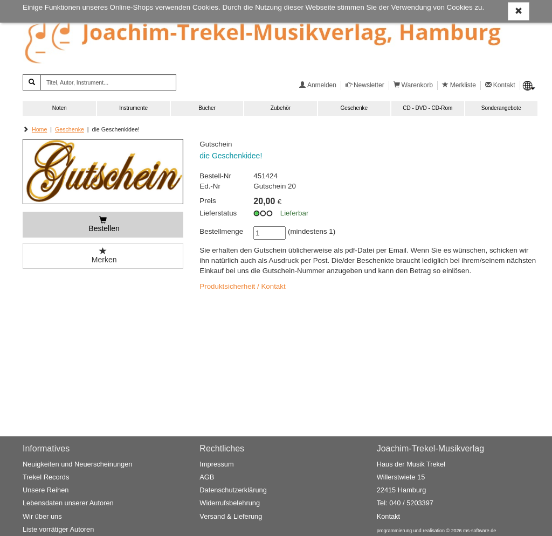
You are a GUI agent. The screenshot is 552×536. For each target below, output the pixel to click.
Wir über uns (42, 516)
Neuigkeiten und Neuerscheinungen (77, 464)
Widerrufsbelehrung (229, 503)
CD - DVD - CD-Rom (427, 108)
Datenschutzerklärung (232, 490)
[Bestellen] (103, 225)
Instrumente (133, 108)
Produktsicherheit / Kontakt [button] (242, 286)
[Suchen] (32, 82)
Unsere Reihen (45, 490)
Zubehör (281, 108)
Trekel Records (46, 477)
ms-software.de (479, 530)
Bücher (207, 108)
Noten (59, 108)
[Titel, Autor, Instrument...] (108, 82)
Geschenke (354, 108)
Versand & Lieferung (230, 516)
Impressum (216, 464)
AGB (206, 477)
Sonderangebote (501, 108)
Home (39, 129)
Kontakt (388, 516)
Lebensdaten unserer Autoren (68, 503)
